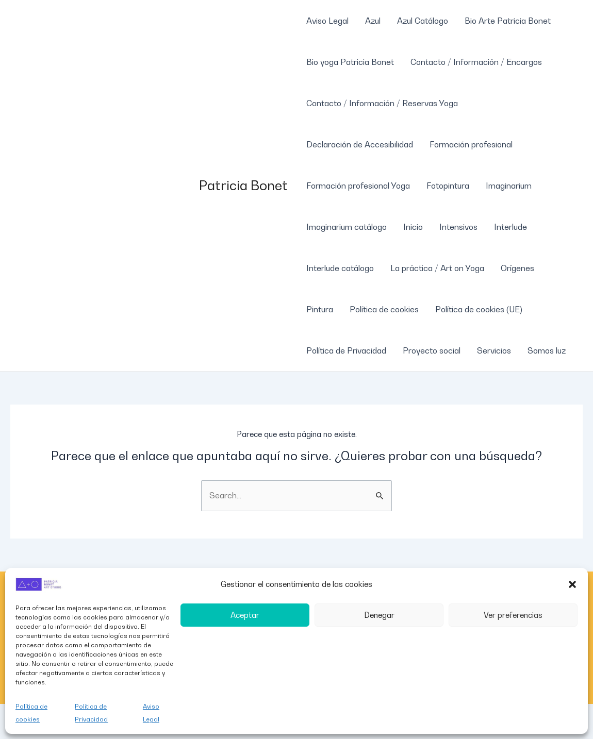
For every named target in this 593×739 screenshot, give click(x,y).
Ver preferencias (513, 614)
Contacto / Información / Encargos (476, 62)
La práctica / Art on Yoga (437, 268)
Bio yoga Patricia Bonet (350, 62)
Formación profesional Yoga (358, 185)
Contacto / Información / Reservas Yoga (382, 103)
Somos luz (547, 350)
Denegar (379, 614)
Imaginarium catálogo (346, 227)
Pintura (319, 309)
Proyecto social (431, 350)
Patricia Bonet (243, 185)
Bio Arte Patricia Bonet (508, 20)
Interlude (510, 227)
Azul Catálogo (422, 20)
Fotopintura (447, 185)
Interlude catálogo (340, 268)
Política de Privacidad (91, 713)
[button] (572, 584)
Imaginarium (509, 185)
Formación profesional (471, 144)
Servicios (494, 350)
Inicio (413, 227)
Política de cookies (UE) (478, 309)
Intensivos (458, 227)
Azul (373, 20)
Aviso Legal (151, 713)
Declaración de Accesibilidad (359, 144)
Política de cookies (31, 713)
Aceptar (244, 614)
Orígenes (517, 268)
